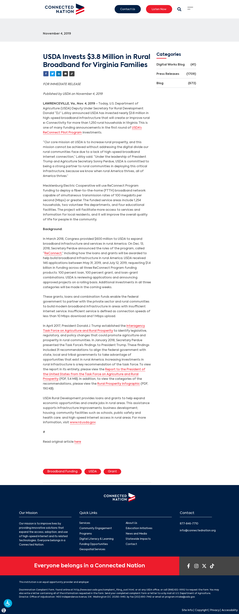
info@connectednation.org (198, 530)
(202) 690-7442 (143, 597)
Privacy (215, 610)
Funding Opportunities (93, 544)
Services (84, 523)
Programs (85, 533)
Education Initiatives (139, 528)
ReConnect (53, 253)
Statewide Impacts (138, 539)
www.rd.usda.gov (82, 422)
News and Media (136, 533)
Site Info (187, 610)
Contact (131, 544)
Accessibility (230, 610)
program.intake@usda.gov (180, 597)
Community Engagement (95, 528)
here (77, 441)
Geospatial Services (92, 549)
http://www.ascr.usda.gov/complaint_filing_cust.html (104, 590)
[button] (8, 603)
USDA (93, 471)
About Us (131, 523)
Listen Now (159, 9)
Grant (112, 471)
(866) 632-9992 (176, 590)
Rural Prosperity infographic (118, 383)
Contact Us (127, 9)
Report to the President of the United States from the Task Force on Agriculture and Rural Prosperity (94, 374)
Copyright (201, 610)
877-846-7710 (189, 523)
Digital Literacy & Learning (96, 539)
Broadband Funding (62, 471)
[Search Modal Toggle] (179, 9)
